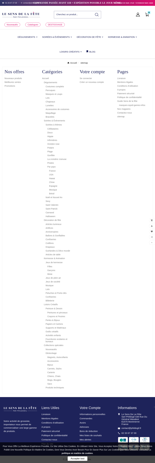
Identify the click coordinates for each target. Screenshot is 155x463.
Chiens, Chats (53, 376)
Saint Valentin (52, 205)
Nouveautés (12, 24)
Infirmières (52, 140)
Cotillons (50, 243)
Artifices (49, 228)
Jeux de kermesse (54, 262)
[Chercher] (73, 14)
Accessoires (53, 361)
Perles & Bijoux (53, 320)
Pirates (50, 163)
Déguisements (50, 82)
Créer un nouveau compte (92, 82)
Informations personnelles (92, 414)
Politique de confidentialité (129, 97)
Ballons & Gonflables (55, 235)
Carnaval (50, 212)
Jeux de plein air (53, 278)
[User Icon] (139, 14)
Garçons (51, 270)
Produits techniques (55, 387)
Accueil (45, 78)
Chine (51, 182)
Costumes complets (55, 86)
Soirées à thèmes (54, 125)
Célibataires (52, 129)
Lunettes (50, 105)
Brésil (51, 193)
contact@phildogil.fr (131, 428)
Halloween (50, 216)
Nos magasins (123, 109)
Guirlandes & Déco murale (58, 251)
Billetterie (50, 300)
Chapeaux (50, 102)
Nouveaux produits (13, 78)
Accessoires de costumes (57, 109)
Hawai (52, 178)
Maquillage (51, 113)
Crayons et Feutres (56, 316)
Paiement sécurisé (126, 93)
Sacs (49, 384)
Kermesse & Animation (54, 258)
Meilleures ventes (13, 82)
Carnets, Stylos (54, 368)
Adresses (84, 427)
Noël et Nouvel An (54, 197)
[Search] (97, 14)
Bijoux (50, 365)
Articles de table (53, 254)
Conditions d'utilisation (127, 86)
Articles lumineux (53, 224)
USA (51, 174)
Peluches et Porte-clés (56, 293)
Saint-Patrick (51, 209)
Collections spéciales (53, 345)
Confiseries (51, 239)
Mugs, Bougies (54, 380)
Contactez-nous (124, 113)
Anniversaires (52, 232)
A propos (121, 90)
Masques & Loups (54, 94)
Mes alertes (85, 439)
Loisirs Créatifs (51, 304)
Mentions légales (125, 82)
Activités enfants (53, 335)
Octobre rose (53, 144)
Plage (50, 151)
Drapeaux (50, 247)
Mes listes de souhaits (91, 435)
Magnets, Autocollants (57, 357)
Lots (48, 98)
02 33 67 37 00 (128, 433)
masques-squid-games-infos (132, 105)
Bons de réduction (89, 431)
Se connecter (86, 78)
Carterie (51, 372)
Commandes (86, 418)
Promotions (10, 86)
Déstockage (51, 353)
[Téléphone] (9, 3)
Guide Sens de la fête (127, 101)
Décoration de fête (52, 220)
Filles (49, 266)
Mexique (53, 190)
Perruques (50, 90)
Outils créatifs (52, 331)
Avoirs (83, 422)
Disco (50, 132)
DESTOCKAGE (55, 24)
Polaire (50, 148)
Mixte (49, 274)
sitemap (121, 116)
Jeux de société (53, 282)
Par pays (51, 167)
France (52, 171)
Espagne (53, 186)
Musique (49, 285)
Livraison (121, 78)
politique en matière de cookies (77, 453)
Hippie (50, 136)
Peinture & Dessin (54, 308)
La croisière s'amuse (56, 159)
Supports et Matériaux (56, 328)
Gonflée (51, 155)
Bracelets (50, 117)
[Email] (30, 3)
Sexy (48, 201)
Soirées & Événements (54, 120)
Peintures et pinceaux (57, 312)
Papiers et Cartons (54, 324)
